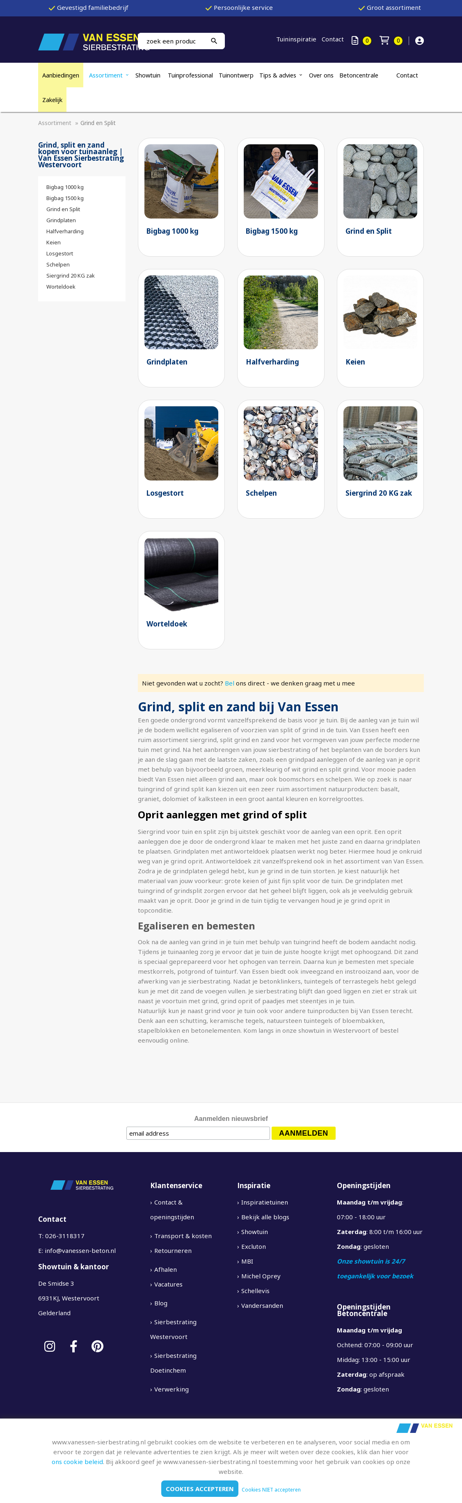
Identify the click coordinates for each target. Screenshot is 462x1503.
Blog (160, 1303)
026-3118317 (65, 1236)
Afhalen (165, 1269)
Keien (53, 242)
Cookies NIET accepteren (271, 1489)
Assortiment (106, 75)
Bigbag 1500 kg (65, 198)
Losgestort (59, 253)
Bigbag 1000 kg (65, 187)
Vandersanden (262, 1305)
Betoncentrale (358, 75)
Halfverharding (65, 231)
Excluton (253, 1246)
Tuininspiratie (296, 39)
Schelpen (58, 264)
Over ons (321, 75)
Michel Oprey (261, 1276)
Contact (333, 39)
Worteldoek (60, 286)
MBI (247, 1261)
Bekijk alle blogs (265, 1217)
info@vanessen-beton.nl (80, 1250)
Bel (229, 683)
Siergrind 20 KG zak (70, 275)
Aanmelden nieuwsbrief (231, 1118)
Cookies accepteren (200, 1489)
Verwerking (171, 1389)
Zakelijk (52, 100)
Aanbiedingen (60, 75)
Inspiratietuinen (264, 1202)
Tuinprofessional (190, 75)
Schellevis (255, 1291)
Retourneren (173, 1250)
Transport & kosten (183, 1236)
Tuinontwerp (236, 75)
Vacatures (168, 1284)
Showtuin (148, 75)
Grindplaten (61, 220)
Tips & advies (277, 75)
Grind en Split (63, 209)
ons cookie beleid (77, 1461)
